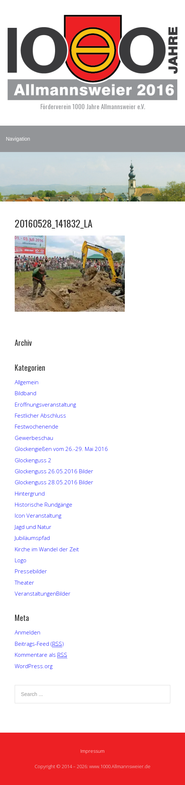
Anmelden (27, 632)
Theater (24, 582)
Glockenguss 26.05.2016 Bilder (54, 471)
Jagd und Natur (33, 526)
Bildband (25, 393)
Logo (20, 560)
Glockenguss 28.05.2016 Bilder (54, 482)
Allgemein (27, 382)
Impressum (92, 751)
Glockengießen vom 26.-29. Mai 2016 (61, 448)
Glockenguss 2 (33, 460)
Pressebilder (31, 571)
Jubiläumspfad (32, 537)
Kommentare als (41, 655)
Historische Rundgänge (43, 504)
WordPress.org (33, 666)
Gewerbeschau (34, 437)
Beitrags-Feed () (39, 644)
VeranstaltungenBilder (42, 593)
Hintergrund (30, 493)
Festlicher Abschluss (40, 415)
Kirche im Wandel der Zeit (47, 549)
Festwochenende (36, 426)
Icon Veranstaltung (38, 515)
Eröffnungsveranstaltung (45, 404)
